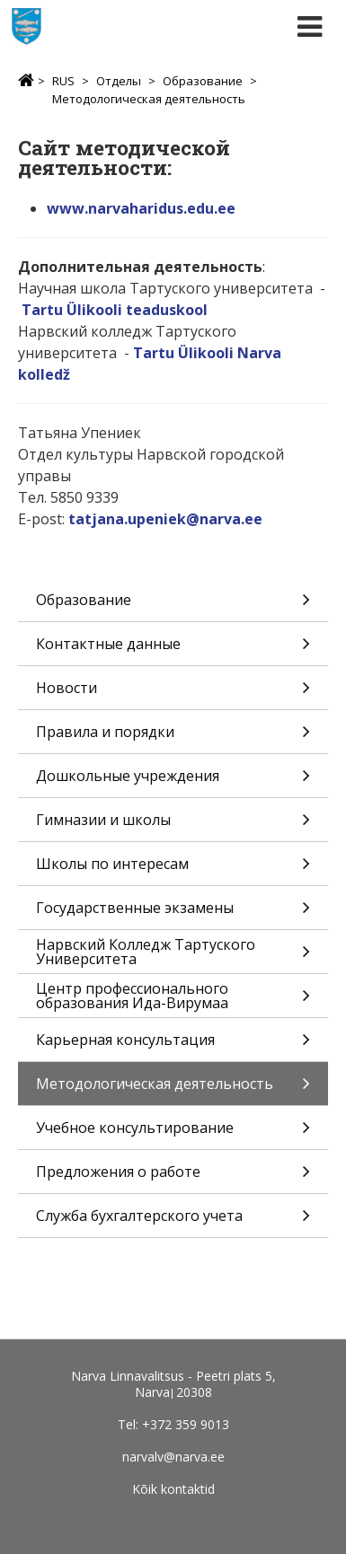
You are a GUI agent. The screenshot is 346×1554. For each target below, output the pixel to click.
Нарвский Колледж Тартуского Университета (173, 954)
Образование (203, 81)
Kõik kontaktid (173, 1488)
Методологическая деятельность (148, 99)
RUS (63, 81)
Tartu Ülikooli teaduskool (115, 310)
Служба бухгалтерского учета (173, 1221)
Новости (173, 693)
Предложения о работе (173, 1177)
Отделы (118, 81)
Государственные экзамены (173, 913)
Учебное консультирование (173, 1133)
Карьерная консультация (173, 1045)
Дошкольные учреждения (173, 781)
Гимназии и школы (173, 825)
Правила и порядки (173, 737)
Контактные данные (173, 649)
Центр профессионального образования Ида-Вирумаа (173, 998)
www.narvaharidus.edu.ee (141, 208)
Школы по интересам (173, 869)
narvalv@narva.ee (173, 1456)
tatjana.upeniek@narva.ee (165, 519)
